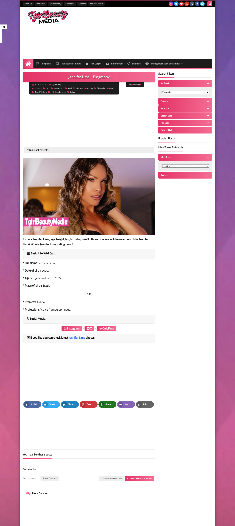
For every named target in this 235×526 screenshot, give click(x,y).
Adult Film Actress (74, 88)
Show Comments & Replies (140, 463)
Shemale (134, 64)
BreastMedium (39, 92)
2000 (46, 88)
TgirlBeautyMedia (63, 521)
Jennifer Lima (59, 92)
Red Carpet (93, 64)
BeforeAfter (114, 64)
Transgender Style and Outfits (163, 64)
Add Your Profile (96, 4)
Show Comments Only (112, 463)
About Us (28, 4)
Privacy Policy (55, 4)
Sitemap (82, 4)
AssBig (89, 88)
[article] (120, 423)
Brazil (110, 88)
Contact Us (69, 4)
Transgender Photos (68, 64)
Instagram (71, 328)
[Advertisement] (152, 33)
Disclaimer (40, 4)
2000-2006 (58, 88)
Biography (43, 64)
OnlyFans (106, 328)
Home (36, 88)
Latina (71, 92)
